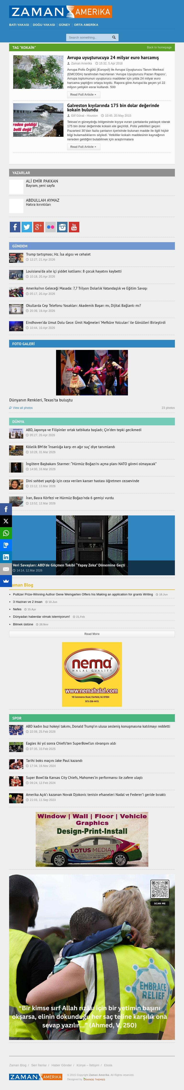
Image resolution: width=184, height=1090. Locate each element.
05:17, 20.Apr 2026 (40, 294)
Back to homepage (159, 47)
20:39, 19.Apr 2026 (40, 311)
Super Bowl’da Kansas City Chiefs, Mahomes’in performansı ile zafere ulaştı (81, 778)
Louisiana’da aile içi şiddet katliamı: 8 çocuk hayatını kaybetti (71, 271)
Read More (92, 634)
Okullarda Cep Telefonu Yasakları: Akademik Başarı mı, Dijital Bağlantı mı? (80, 305)
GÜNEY (64, 25)
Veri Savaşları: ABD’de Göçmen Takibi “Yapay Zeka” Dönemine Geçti (69, 565)
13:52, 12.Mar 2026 (41, 503)
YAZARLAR (21, 172)
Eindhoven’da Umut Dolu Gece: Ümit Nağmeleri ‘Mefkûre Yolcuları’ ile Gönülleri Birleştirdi (92, 322)
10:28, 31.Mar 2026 (41, 452)
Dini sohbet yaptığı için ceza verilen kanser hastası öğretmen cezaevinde (79, 481)
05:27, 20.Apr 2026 (40, 435)
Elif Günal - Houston (83, 115)
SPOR (17, 718)
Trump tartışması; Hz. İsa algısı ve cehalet (56, 254)
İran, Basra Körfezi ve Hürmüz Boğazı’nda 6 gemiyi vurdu (67, 498)
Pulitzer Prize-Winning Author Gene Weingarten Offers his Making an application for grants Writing (83, 594)
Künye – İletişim (88, 1065)
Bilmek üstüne (23, 624)
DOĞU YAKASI (44, 25)
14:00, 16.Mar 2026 (41, 469)
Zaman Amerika (79, 63)
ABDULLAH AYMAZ (42, 200)
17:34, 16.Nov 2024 (41, 766)
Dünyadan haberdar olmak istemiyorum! (41, 616)
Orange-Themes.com (94, 1079)
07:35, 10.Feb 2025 (41, 749)
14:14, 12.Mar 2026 (27, 570)
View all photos (21, 408)
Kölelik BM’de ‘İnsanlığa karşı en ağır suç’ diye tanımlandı (68, 447)
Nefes (17, 609)
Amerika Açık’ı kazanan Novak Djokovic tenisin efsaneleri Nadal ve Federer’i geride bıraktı (92, 795)
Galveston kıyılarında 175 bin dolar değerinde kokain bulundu (113, 108)
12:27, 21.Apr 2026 (40, 259)
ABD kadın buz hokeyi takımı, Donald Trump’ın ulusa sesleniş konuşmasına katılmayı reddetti (94, 726)
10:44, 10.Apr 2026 (40, 328)
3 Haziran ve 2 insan (27, 602)
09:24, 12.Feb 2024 (41, 783)
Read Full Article (83, 94)
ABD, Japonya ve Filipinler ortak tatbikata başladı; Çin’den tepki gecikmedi (80, 430)
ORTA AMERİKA (86, 25)
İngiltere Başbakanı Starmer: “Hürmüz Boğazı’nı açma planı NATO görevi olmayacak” (88, 464)
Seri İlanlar (38, 1065)
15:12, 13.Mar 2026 (41, 486)
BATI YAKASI (19, 25)
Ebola (108, 1065)
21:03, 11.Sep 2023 (41, 800)
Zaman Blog (21, 585)
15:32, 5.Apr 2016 (109, 63)
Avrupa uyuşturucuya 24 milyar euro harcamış (113, 57)
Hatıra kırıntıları (38, 204)
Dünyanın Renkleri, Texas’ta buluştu (41, 400)
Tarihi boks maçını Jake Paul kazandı (52, 761)
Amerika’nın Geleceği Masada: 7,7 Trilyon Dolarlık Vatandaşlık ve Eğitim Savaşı (83, 288)
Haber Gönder (62, 1065)
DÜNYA (18, 421)
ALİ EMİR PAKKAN (42, 181)
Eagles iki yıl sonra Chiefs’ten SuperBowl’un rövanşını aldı (68, 743)
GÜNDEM (19, 246)
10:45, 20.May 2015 (116, 115)
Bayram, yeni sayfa (39, 185)
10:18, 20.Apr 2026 (40, 276)
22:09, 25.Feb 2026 (41, 731)
